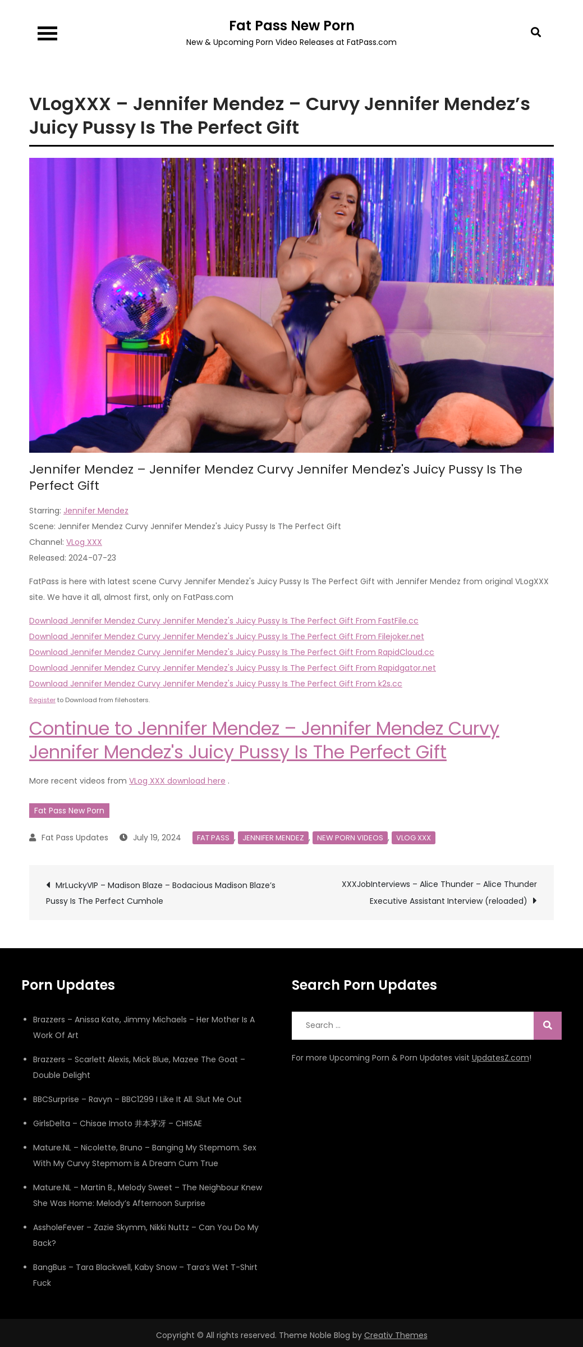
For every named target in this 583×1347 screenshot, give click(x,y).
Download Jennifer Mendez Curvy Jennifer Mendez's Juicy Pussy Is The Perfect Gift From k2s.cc (215, 683)
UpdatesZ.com (500, 1057)
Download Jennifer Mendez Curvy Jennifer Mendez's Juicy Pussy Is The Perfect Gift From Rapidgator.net (232, 668)
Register (42, 699)
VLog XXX (84, 542)
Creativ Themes (396, 1335)
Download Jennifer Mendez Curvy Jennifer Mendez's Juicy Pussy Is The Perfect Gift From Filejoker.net (226, 636)
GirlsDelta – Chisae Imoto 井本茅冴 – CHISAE (117, 1123)
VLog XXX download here (177, 780)
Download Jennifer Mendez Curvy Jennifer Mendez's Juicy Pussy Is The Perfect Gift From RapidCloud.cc (231, 652)
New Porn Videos (350, 837)
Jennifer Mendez (95, 510)
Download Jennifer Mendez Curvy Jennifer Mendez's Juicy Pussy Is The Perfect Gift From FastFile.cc (224, 620)
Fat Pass (213, 837)
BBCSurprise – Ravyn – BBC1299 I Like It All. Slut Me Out (137, 1099)
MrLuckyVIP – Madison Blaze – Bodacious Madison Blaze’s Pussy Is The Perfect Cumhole (161, 893)
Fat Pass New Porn (292, 25)
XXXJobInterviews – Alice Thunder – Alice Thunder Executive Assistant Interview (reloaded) (439, 893)
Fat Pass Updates (75, 837)
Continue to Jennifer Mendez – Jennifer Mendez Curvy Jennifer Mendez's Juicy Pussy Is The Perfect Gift (264, 740)
